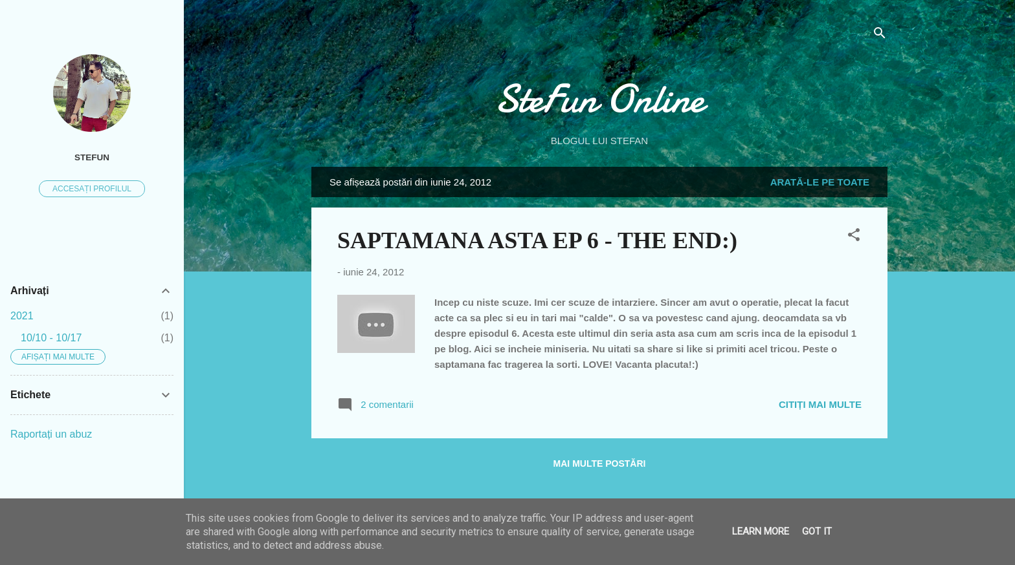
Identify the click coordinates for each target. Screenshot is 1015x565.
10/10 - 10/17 (51, 337)
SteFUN (91, 157)
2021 (22, 315)
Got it (817, 531)
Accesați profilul (91, 188)
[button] (854, 237)
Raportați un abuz (51, 434)
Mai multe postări (599, 463)
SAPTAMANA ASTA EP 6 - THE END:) (537, 240)
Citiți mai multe (820, 404)
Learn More (760, 531)
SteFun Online (599, 99)
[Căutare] (879, 35)
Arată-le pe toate (819, 181)
